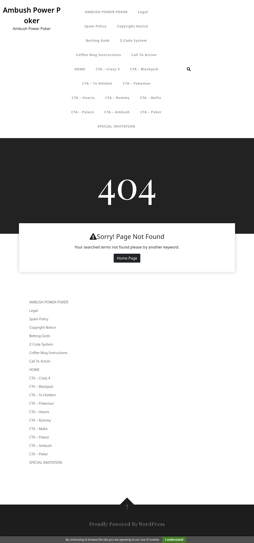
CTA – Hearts (83, 97)
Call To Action (144, 55)
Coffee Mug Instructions (98, 55)
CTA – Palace (82, 112)
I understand (174, 540)
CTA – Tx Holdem (97, 83)
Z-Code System (133, 40)
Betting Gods (98, 40)
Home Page (127, 258)
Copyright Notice (132, 26)
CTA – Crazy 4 (108, 69)
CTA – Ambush (117, 112)
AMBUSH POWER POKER (106, 12)
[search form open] (188, 69)
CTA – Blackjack (144, 69)
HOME (79, 69)
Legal (143, 12)
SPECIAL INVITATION (116, 126)
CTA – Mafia (150, 97)
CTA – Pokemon (137, 83)
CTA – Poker (151, 112)
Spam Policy (95, 26)
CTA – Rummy (117, 97)
